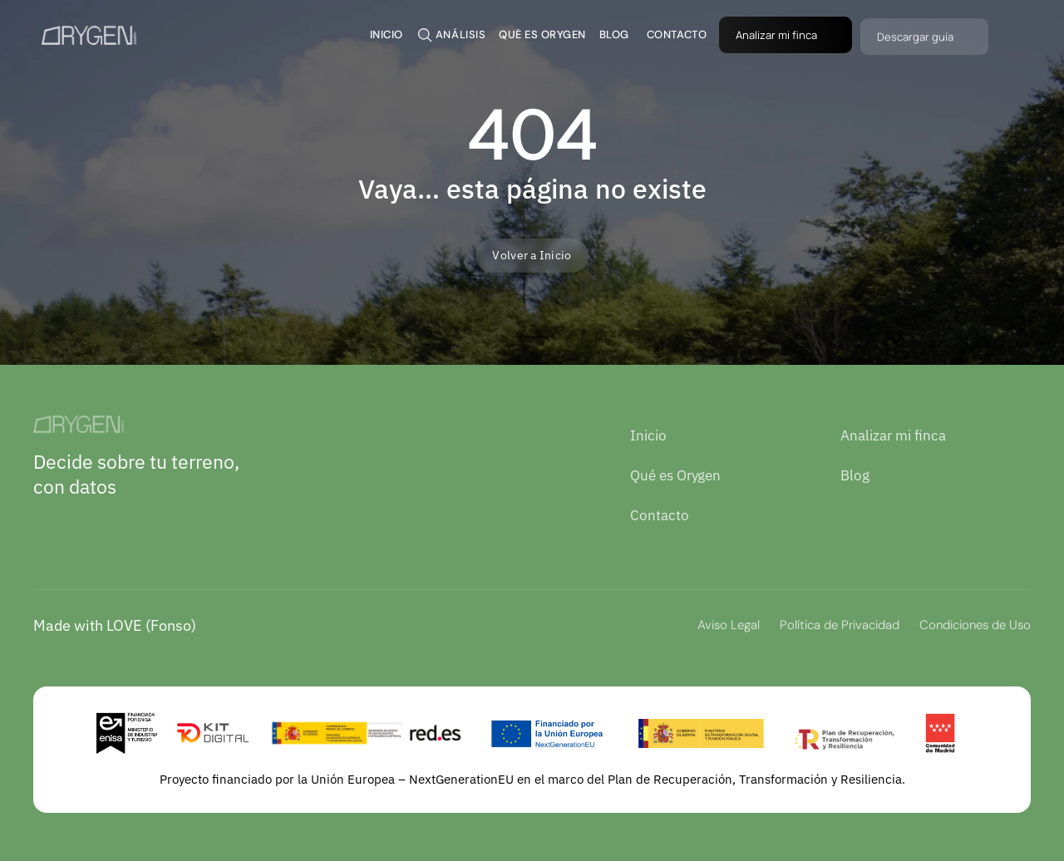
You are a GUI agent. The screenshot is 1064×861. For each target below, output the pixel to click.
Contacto (659, 515)
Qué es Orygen (675, 475)
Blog (854, 475)
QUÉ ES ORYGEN (542, 34)
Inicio (648, 435)
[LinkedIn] (46, 526)
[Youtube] (118, 526)
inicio (386, 34)
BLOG (614, 34)
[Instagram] (82, 526)
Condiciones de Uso (975, 625)
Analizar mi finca (893, 435)
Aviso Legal (728, 625)
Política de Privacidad (839, 625)
